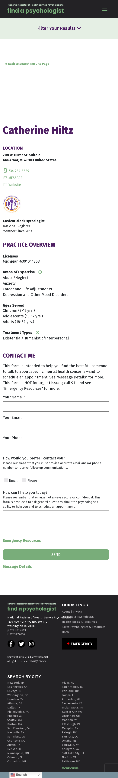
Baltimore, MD (71, 761)
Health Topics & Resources (79, 622)
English (19, 775)
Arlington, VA (70, 749)
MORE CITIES (70, 768)
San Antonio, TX (72, 687)
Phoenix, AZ (14, 716)
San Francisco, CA (18, 728)
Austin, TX (13, 745)
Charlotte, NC (16, 740)
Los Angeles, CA (17, 687)
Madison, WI (70, 720)
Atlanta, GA (14, 703)
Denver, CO (14, 749)
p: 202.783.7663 (16, 630)
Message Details (17, 566)
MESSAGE (12, 178)
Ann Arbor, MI (71, 699)
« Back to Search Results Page (27, 64)
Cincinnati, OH (71, 716)
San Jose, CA (70, 736)
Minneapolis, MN (18, 753)
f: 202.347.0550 (16, 634)
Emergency (82, 644)
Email (13, 481)
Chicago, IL (14, 691)
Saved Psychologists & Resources (83, 627)
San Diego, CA (16, 736)
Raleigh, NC (69, 732)
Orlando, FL (15, 757)
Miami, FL (68, 682)
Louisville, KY (70, 745)
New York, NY (16, 682)
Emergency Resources (22, 540)
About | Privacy (72, 611)
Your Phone (13, 438)
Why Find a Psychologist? (78, 616)
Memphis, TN (70, 728)
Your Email (12, 417)
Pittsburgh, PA (71, 724)
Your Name (14, 397)
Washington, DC (17, 695)
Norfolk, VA (69, 757)
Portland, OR (70, 691)
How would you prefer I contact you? (34, 458)
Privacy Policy (37, 661)
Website (12, 185)
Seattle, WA (14, 720)
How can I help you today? (25, 492)
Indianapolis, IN (72, 707)
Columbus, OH (16, 761)
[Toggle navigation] (105, 9)
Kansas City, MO (72, 711)
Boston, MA (14, 724)
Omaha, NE (69, 740)
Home (66, 632)
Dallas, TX (13, 707)
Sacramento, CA (72, 703)
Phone (32, 481)
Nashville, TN (15, 732)
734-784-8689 (16, 171)
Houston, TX (15, 699)
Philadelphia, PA (18, 711)
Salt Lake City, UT (73, 753)
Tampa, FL (68, 695)
